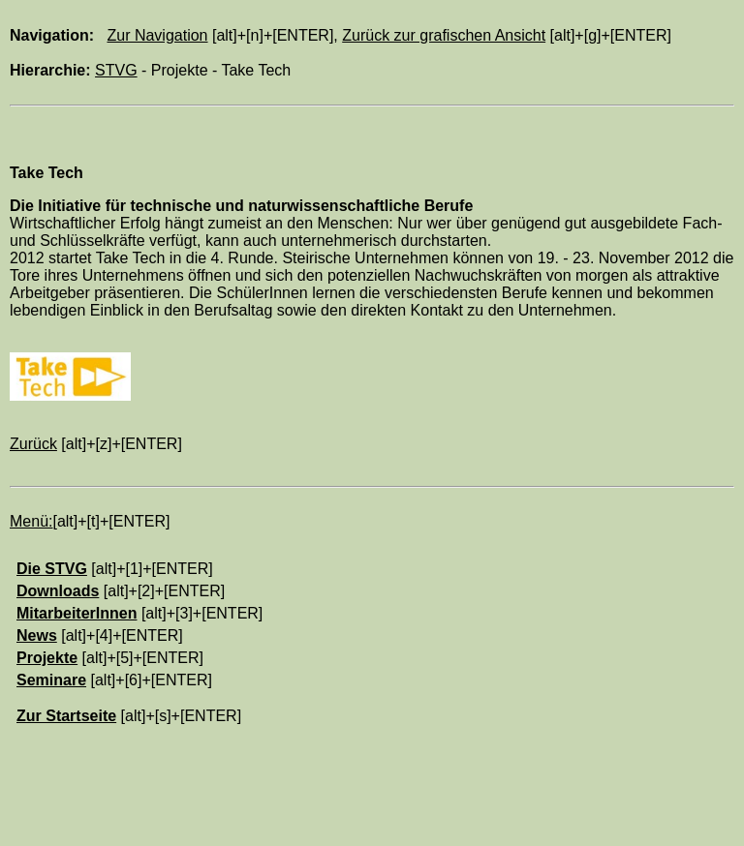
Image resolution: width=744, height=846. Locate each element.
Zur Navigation (157, 35)
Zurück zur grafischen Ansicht (443, 35)
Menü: (31, 521)
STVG (116, 70)
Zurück (33, 444)
